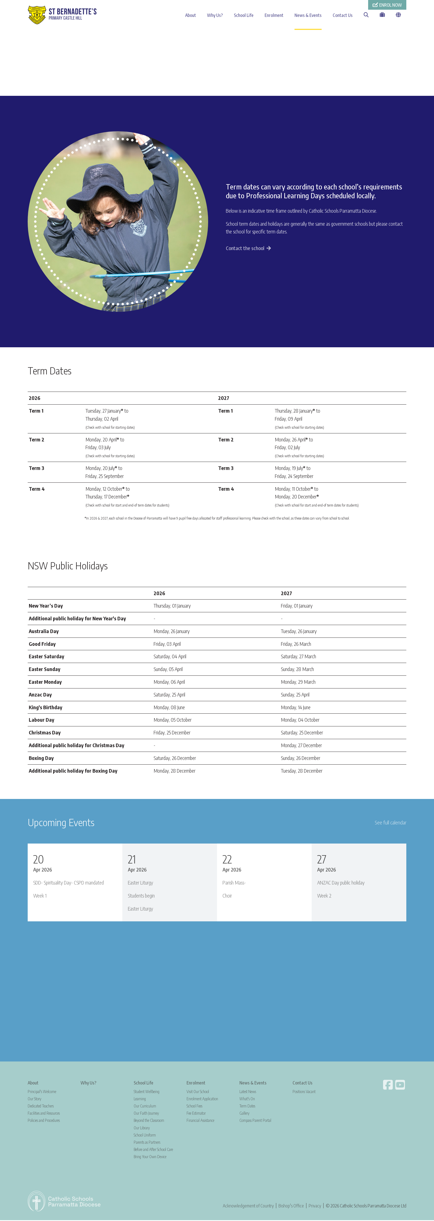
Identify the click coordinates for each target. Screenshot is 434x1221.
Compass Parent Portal (255, 1121)
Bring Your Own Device (150, 1157)
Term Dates (247, 1106)
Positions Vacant (304, 1092)
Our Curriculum (145, 1106)
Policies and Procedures (44, 1121)
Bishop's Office (291, 1206)
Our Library (142, 1128)
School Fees (194, 1106)
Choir (227, 896)
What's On (247, 1099)
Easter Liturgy (140, 883)
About (190, 15)
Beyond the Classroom (149, 1121)
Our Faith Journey (146, 1114)
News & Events (308, 15)
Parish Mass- (234, 883)
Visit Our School (198, 1092)
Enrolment (274, 15)
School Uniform (145, 1135)
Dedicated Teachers (41, 1106)
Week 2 (324, 896)
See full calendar (390, 823)
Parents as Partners (147, 1142)
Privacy (315, 1206)
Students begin (141, 896)
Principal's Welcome (42, 1092)
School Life (244, 15)
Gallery (244, 1114)
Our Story (34, 1099)
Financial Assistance (200, 1121)
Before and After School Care (153, 1150)
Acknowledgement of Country (248, 1206)
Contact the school (245, 249)
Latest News (247, 1092)
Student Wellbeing (146, 1092)
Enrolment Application (202, 1099)
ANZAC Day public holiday (341, 883)
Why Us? (215, 15)
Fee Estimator (196, 1114)
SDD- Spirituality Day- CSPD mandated (68, 883)
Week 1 (39, 896)
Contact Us (343, 15)
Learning (140, 1099)
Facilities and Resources (44, 1114)
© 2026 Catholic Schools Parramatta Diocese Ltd (366, 1206)
